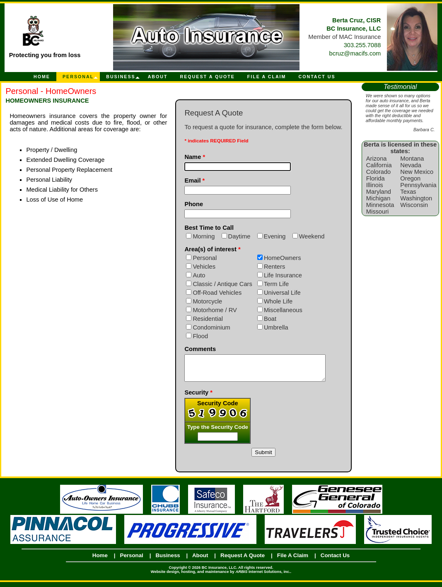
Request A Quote (207, 76)
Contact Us (316, 76)
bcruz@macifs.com (355, 53)
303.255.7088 (362, 45)
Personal (78, 76)
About (158, 76)
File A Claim (266, 76)
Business (120, 76)
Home (42, 76)
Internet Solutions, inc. (262, 577)
